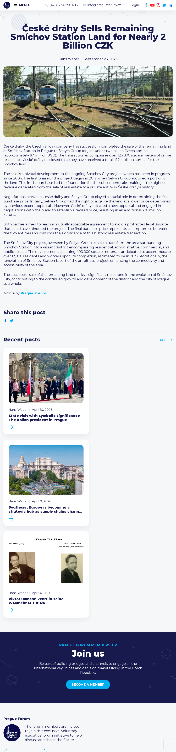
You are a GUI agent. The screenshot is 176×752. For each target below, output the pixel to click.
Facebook (146, 5)
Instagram (158, 5)
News (8, 683)
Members (11, 694)
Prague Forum (6, 5)
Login (134, 5)
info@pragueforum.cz (104, 5)
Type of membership (79, 688)
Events (9, 688)
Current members (76, 683)
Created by (88, 745)
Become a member (88, 588)
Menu (24, 5)
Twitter (164, 5)
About (8, 710)
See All (159, 340)
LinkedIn (170, 5)
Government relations (22, 705)
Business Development (23, 699)
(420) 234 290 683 (64, 5)
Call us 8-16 (127, 683)
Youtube (152, 5)
